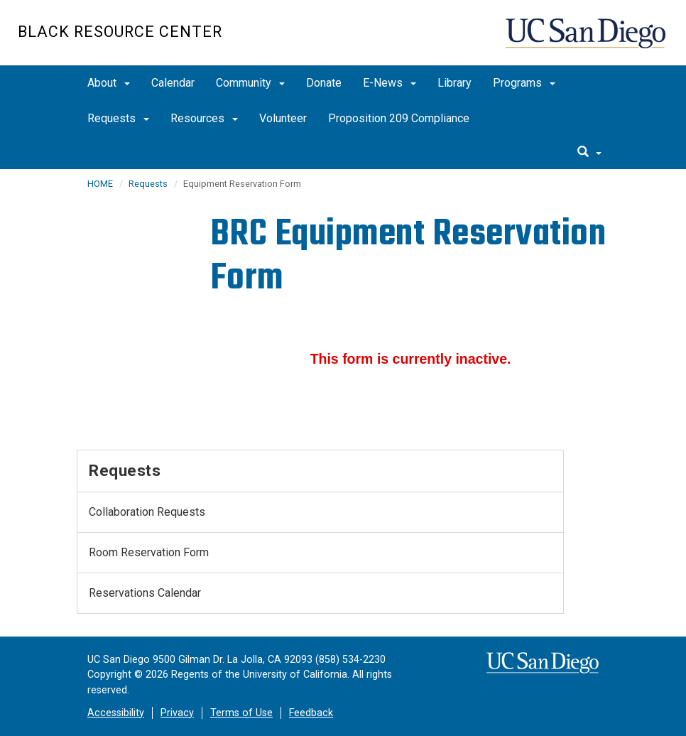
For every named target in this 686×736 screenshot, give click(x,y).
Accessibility (115, 713)
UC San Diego (587, 40)
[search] (589, 152)
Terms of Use (241, 713)
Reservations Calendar (145, 593)
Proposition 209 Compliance (398, 118)
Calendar (173, 83)
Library (454, 83)
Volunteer (283, 118)
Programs (524, 83)
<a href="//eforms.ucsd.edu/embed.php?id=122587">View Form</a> (410, 356)
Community (250, 83)
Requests (118, 118)
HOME (100, 183)
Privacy (177, 713)
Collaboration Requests (147, 512)
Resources (204, 118)
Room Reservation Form (149, 552)
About (108, 83)
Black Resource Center (120, 31)
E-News (389, 83)
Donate (324, 83)
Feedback (311, 713)
